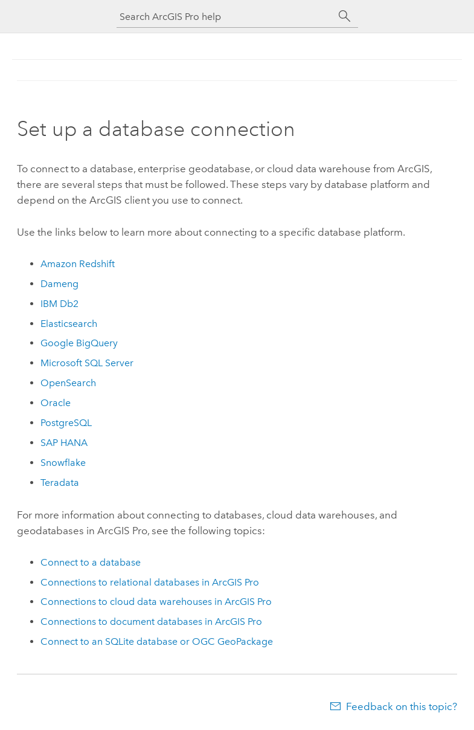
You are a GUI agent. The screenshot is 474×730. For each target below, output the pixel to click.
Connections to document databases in (151, 621)
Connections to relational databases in (149, 582)
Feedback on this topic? (401, 706)
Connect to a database (90, 562)
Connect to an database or (156, 641)
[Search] (345, 16)
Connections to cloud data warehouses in (156, 601)
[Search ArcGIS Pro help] (225, 16)
